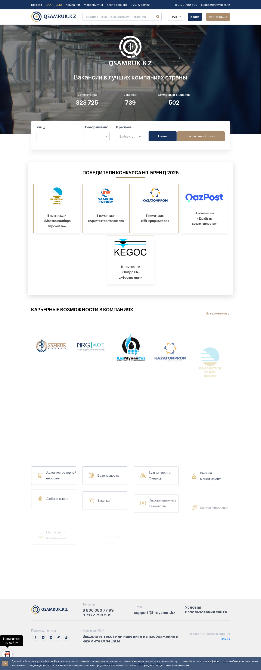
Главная (36, 4)
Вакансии (54, 4)
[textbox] (129, 136)
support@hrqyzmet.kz (215, 4)
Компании (73, 4)
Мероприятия (93, 4)
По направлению (96, 127)
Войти (194, 16)
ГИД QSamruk (140, 4)
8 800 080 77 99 (98, 610)
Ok (5, 663)
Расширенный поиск (201, 136)
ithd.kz (225, 638)
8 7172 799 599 (186, 4)
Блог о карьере (117, 4)
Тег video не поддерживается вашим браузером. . (130, 79)
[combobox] (129, 136)
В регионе (123, 127)
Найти (162, 136)
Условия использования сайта (206, 609)
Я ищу (41, 127)
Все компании (216, 313)
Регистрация (218, 16)
